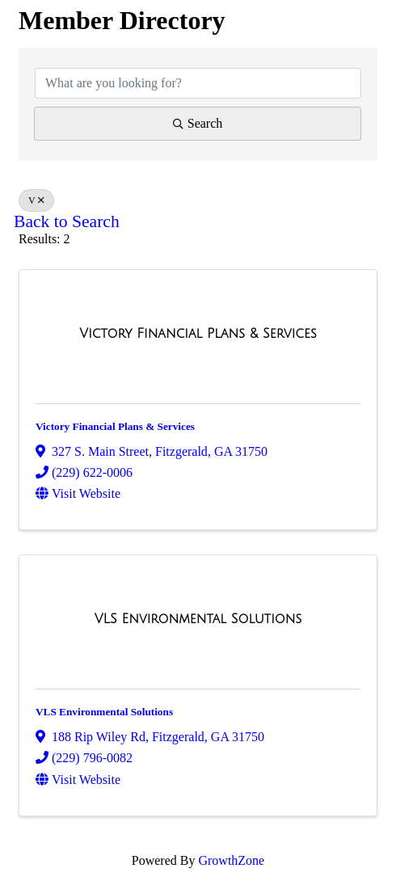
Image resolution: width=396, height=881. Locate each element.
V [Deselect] (36, 200)
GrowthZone (231, 860)
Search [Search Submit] (198, 123)
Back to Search (67, 221)
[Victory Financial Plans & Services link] (197, 334)
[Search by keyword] (198, 83)
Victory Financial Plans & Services (115, 426)
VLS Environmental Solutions (104, 712)
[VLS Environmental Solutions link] (198, 619)
